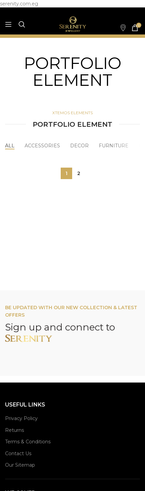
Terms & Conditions (28, 442)
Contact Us (18, 453)
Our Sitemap (20, 465)
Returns (14, 430)
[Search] (22, 24)
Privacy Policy (21, 418)
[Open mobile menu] (8, 24)
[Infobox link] (120, 27)
